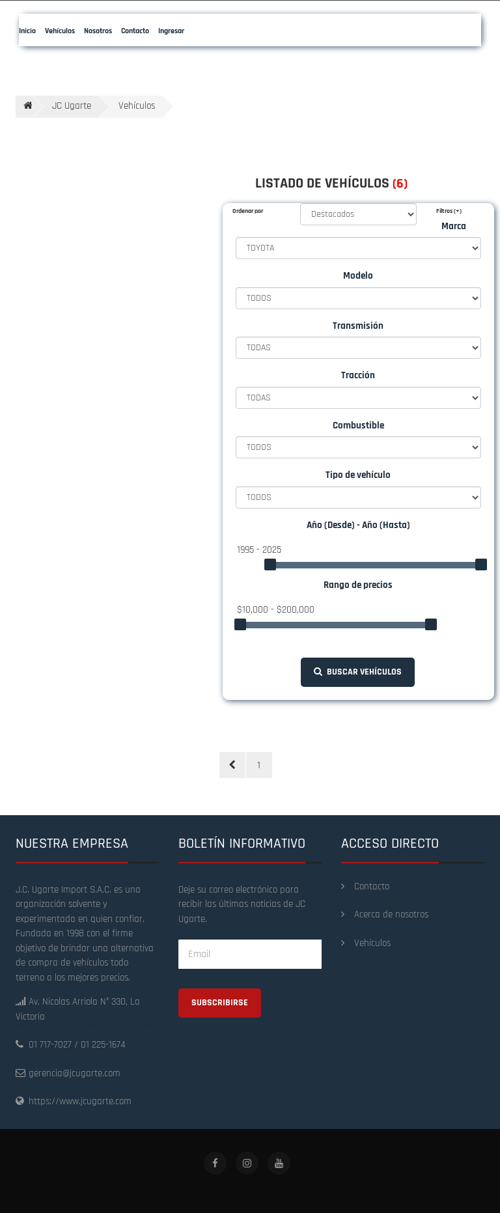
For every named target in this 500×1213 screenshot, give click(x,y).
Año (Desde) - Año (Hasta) (358, 525)
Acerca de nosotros (384, 914)
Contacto (365, 886)
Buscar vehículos (358, 672)
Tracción (358, 375)
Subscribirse (219, 1003)
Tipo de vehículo (358, 475)
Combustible (358, 425)
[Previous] (232, 765)
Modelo (358, 276)
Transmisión (358, 326)
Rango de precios (358, 585)
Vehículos (366, 943)
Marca (453, 226)
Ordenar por (247, 211)
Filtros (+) (449, 211)
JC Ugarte (71, 106)
